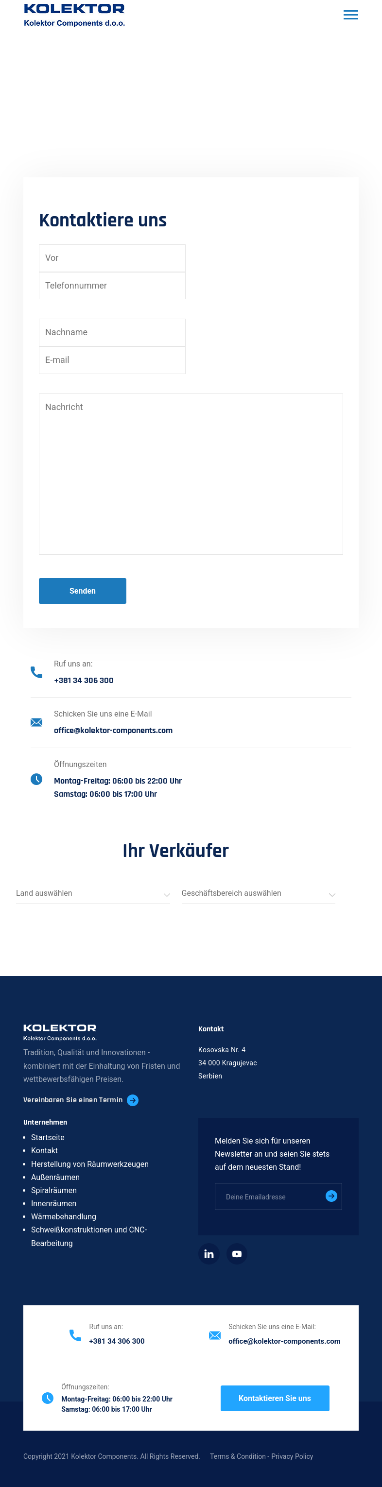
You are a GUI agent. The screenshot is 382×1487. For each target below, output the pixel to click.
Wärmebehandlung (63, 1216)
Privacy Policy (292, 1456)
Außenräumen (55, 1177)
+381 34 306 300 (84, 680)
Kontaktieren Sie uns (275, 1398)
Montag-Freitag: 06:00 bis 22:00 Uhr (118, 780)
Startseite (48, 1137)
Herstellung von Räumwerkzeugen (90, 1164)
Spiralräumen (54, 1190)
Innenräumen (53, 1203)
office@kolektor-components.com (113, 730)
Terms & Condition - (239, 1456)
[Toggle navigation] (350, 16)
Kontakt (44, 1150)
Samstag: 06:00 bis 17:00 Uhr (105, 794)
